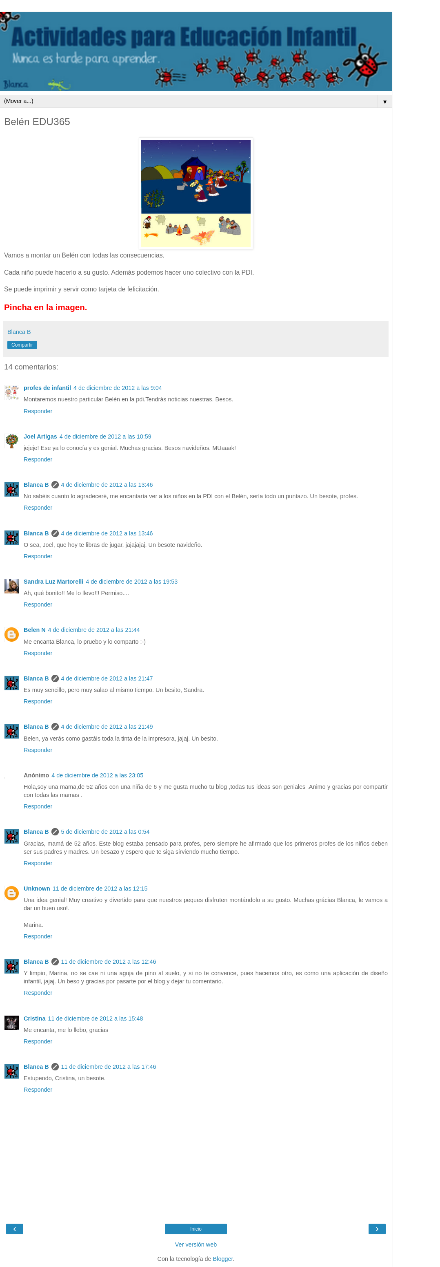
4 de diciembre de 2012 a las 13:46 (107, 484)
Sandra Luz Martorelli (53, 581)
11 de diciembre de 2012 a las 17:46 (108, 1066)
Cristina (35, 1018)
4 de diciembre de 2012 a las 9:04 (117, 388)
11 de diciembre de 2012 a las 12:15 (100, 888)
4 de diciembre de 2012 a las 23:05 (97, 775)
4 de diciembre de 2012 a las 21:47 (107, 678)
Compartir (22, 345)
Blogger (223, 1259)
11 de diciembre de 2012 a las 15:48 (95, 1018)
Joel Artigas (40, 436)
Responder (38, 411)
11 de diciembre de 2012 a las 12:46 (108, 961)
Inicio (196, 1229)
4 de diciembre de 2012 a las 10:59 (105, 436)
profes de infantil (47, 388)
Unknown (37, 888)
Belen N (35, 630)
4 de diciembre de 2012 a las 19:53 (132, 581)
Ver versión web (196, 1244)
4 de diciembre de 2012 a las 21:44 (94, 630)
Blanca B (36, 484)
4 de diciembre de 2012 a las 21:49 (107, 726)
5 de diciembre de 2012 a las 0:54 (105, 831)
